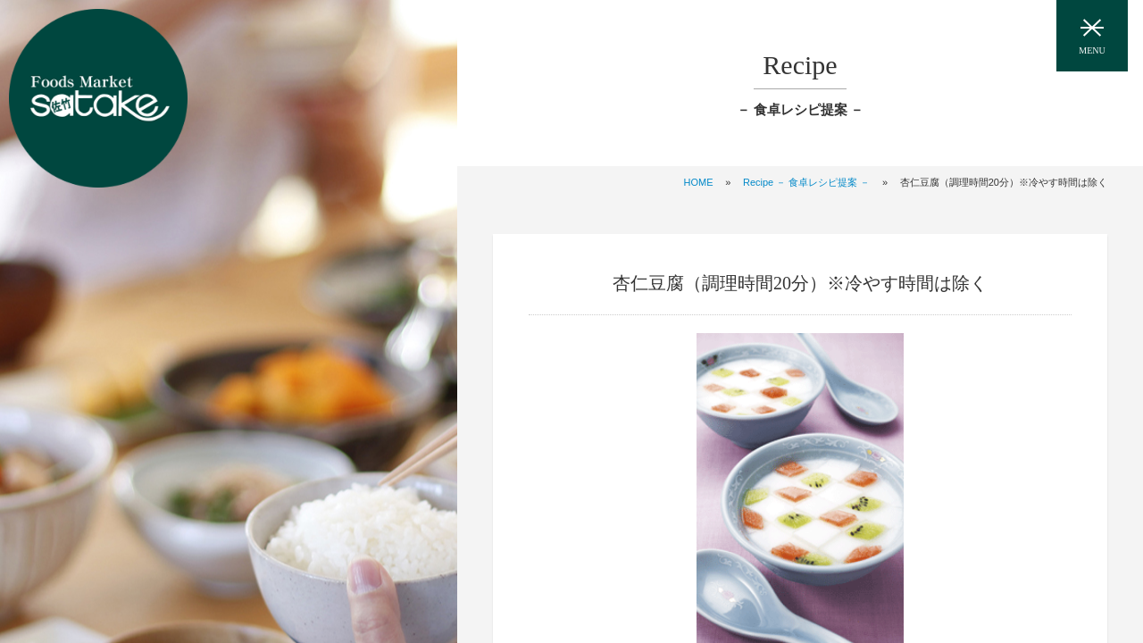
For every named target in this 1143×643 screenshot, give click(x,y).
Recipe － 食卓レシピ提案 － (806, 182)
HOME (698, 182)
